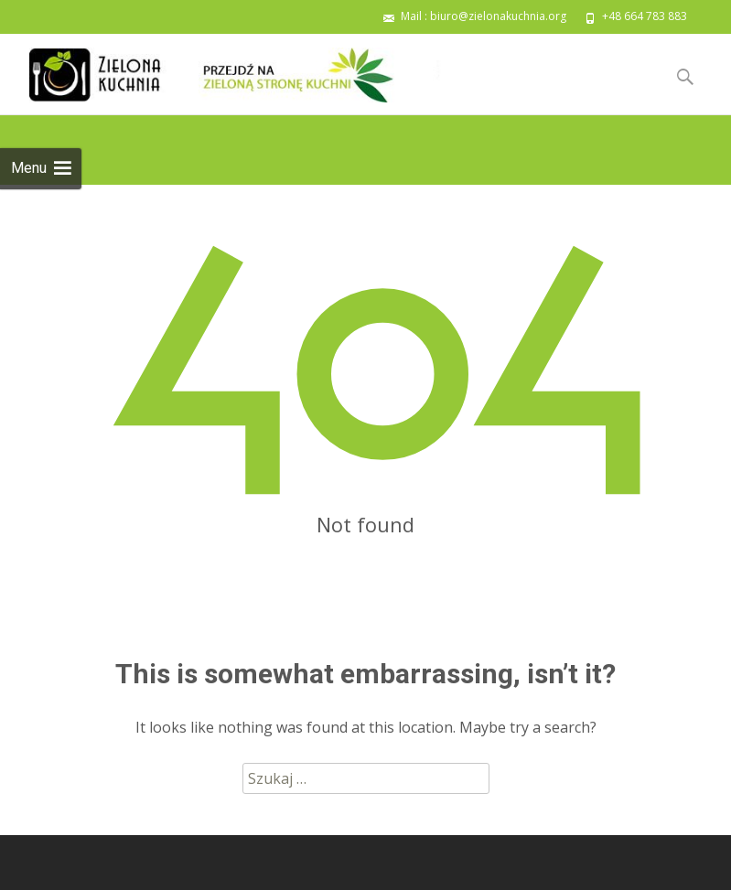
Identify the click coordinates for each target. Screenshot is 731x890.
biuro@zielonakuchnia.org (498, 16)
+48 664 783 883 (644, 16)
